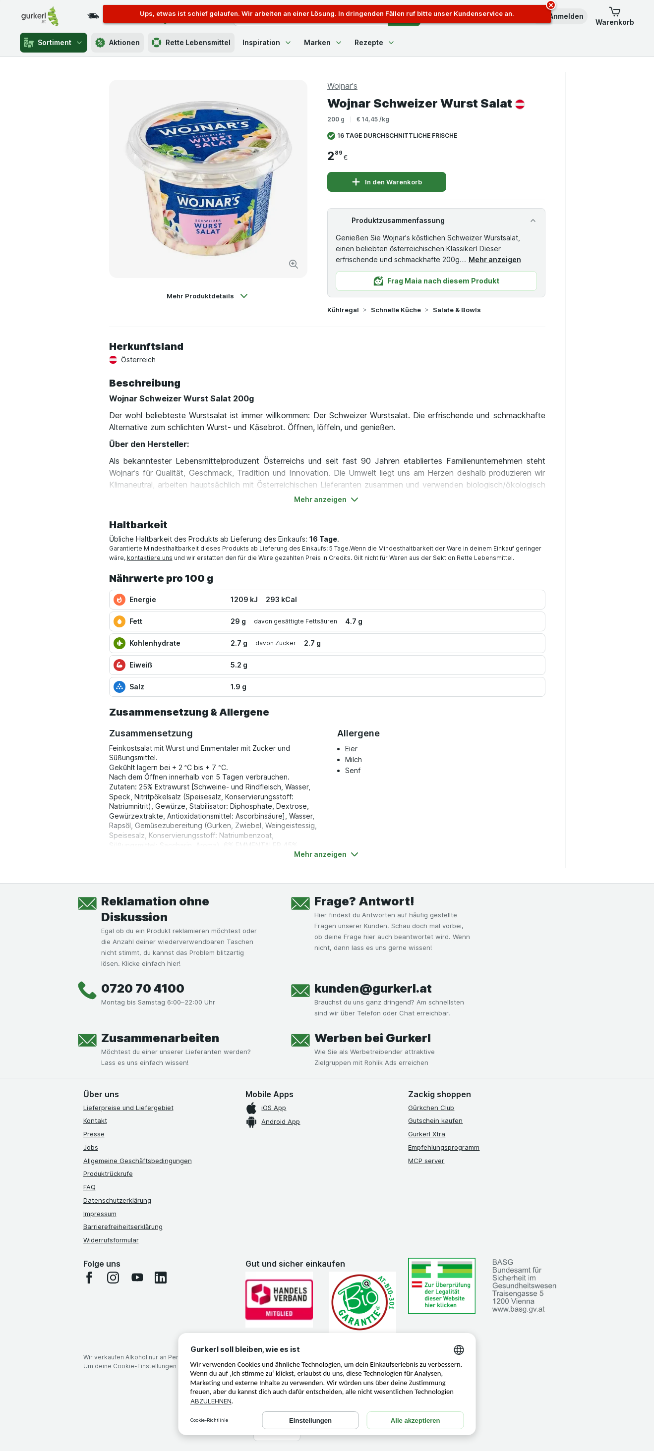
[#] (442, 1286)
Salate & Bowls (457, 310)
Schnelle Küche (396, 310)
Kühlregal (343, 310)
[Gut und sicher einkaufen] (362, 1303)
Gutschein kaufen (435, 1120)
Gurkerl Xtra (426, 1134)
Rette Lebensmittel (191, 43)
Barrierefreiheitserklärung (123, 1226)
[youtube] (137, 1278)
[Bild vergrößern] (293, 264)
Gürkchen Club (431, 1108)
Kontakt (95, 1120)
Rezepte (375, 42)
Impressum (100, 1214)
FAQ (89, 1187)
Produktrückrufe (108, 1173)
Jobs (90, 1147)
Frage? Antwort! (364, 901)
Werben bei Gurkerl (372, 1038)
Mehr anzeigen (495, 259)
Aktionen (117, 43)
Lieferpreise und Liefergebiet (128, 1108)
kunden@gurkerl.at (373, 988)
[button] (559, 16)
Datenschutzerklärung (117, 1200)
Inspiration (267, 42)
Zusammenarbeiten (160, 1038)
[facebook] (89, 1278)
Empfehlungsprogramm (443, 1147)
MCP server (426, 1161)
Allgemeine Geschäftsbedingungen (137, 1161)
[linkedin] (161, 1278)
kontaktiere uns (150, 557)
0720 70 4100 (142, 988)
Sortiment (53, 43)
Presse (94, 1134)
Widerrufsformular (111, 1240)
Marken (323, 42)
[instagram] (113, 1278)
